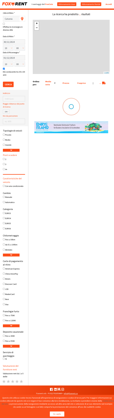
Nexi (7, 299)
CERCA (8, 84)
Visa (6, 304)
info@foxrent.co (71, 393)
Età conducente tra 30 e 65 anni (14, 73)
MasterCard (9, 294)
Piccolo (8, 135)
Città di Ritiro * (9, 13)
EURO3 (8, 213)
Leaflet (106, 73)
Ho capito (57, 414)
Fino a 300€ (10, 336)
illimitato (8, 250)
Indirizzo (6, 93)
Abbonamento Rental (91, 4)
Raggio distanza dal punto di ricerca (13, 105)
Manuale (8, 197)
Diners (7, 279)
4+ (6, 169)
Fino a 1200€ (10, 320)
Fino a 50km (10, 239)
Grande (8, 145)
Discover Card (11, 284)
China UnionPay (11, 274)
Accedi (109, 4)
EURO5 (8, 223)
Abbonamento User (66, 4)
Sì (6, 359)
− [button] (37, 28)
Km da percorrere (10, 116)
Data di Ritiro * (9, 36)
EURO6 (8, 228)
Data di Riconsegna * (11, 52)
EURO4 (8, 218)
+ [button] (37, 24)
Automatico (10, 202)
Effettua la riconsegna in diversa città (13, 28)
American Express (12, 269)
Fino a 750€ (10, 315)
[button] (11, 150)
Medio (7, 140)
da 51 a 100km (11, 244)
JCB (6, 289)
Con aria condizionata (14, 186)
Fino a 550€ (10, 341)
